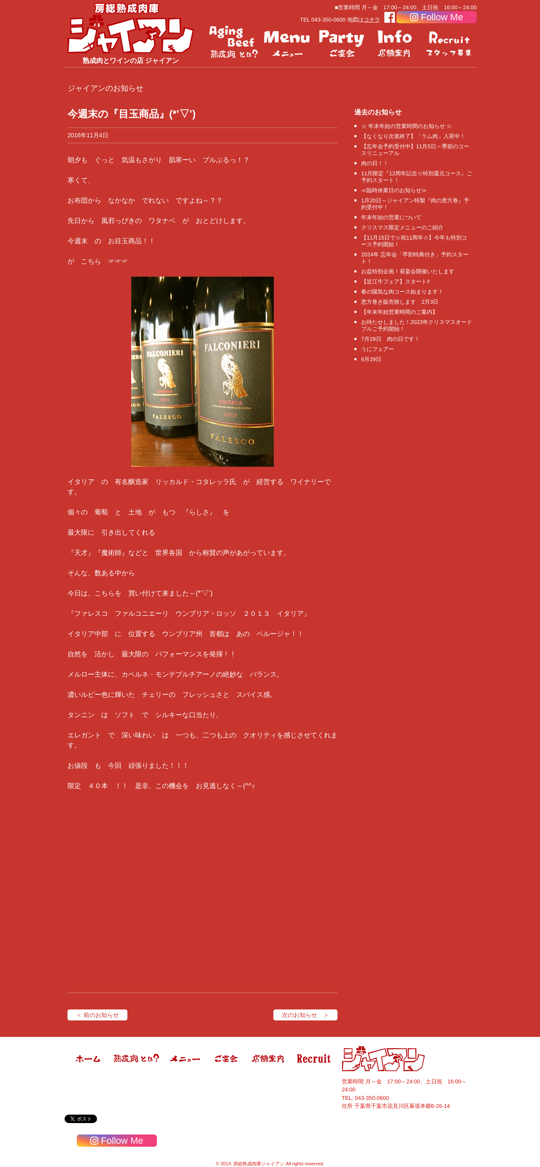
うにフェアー (377, 349)
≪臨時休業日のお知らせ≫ (394, 190)
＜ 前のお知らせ (97, 1015)
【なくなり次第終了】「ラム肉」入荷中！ (413, 136)
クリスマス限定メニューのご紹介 (402, 227)
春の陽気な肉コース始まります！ (402, 291)
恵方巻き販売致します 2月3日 (399, 302)
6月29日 (371, 359)
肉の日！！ (375, 163)
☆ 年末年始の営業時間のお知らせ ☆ (406, 126)
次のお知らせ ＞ (305, 1015)
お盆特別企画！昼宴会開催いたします (407, 271)
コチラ (372, 19)
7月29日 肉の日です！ (390, 339)
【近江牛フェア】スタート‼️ (395, 281)
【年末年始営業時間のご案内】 (399, 312)
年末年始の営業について (391, 217)
